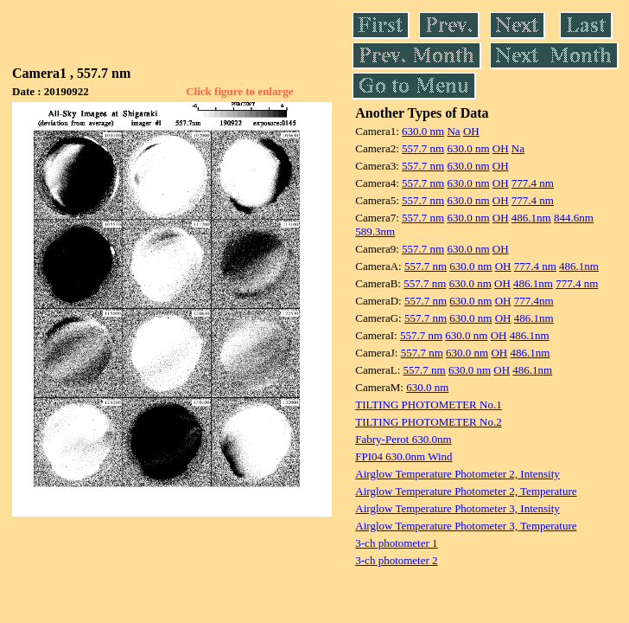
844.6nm (574, 217)
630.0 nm (423, 131)
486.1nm (531, 217)
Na (453, 131)
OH (471, 131)
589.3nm (375, 231)
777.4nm (534, 300)
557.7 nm (423, 148)
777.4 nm (532, 183)
